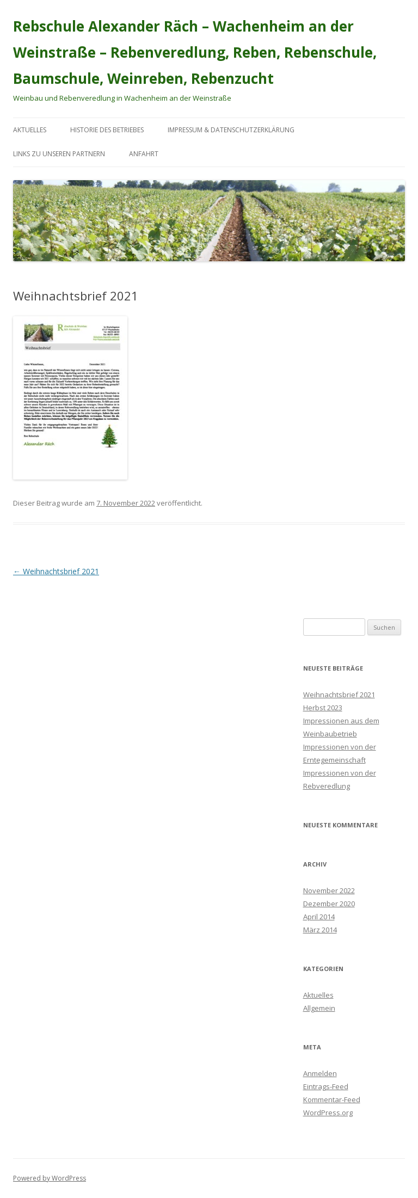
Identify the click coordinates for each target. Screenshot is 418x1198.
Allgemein (319, 1008)
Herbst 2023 (322, 707)
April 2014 (319, 916)
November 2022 (329, 890)
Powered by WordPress (49, 1178)
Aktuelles (29, 129)
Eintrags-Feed (325, 1086)
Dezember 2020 (329, 903)
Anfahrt (143, 153)
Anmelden (320, 1073)
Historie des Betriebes (107, 129)
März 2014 (320, 930)
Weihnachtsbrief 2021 (56, 571)
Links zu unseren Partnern (59, 153)
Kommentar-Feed (331, 1099)
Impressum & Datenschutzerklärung (231, 129)
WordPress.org (328, 1112)
